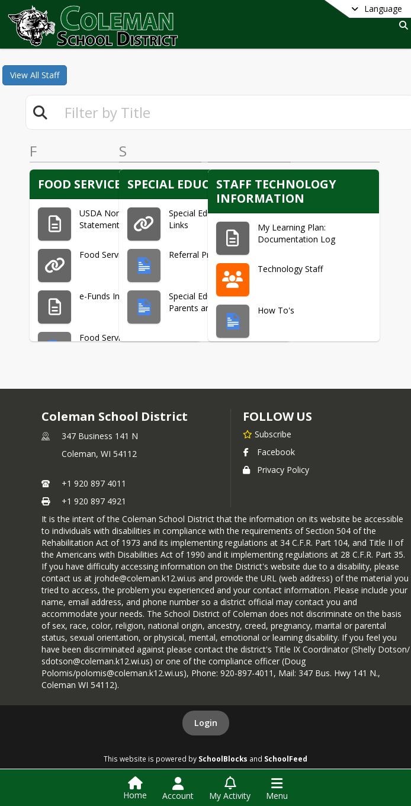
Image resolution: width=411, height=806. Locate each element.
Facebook (269, 452)
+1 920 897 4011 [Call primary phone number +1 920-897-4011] (94, 483)
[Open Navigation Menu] (277, 788)
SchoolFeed (285, 758)
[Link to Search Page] (401, 25)
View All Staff (34, 75)
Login (205, 722)
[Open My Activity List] (230, 788)
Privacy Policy (276, 469)
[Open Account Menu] (178, 788)
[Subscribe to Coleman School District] (267, 433)
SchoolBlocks (223, 758)
